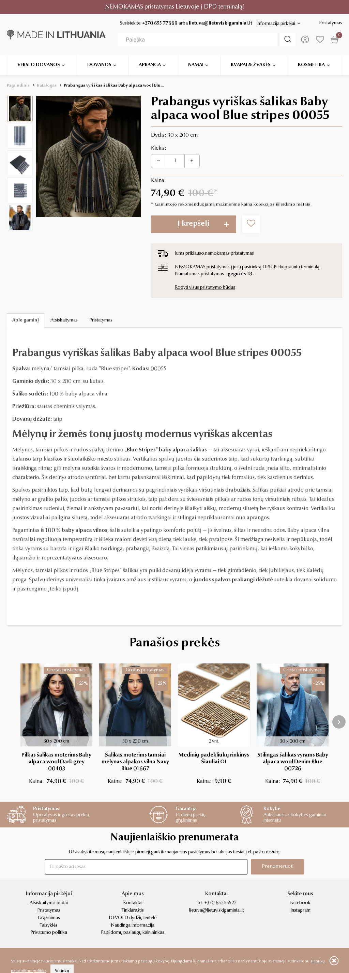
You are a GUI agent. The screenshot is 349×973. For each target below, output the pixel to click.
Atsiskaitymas (64, 320)
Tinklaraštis (133, 910)
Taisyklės (49, 925)
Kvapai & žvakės (251, 64)
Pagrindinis (18, 86)
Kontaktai (132, 903)
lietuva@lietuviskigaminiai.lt (220, 23)
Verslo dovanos (38, 64)
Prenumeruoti (277, 866)
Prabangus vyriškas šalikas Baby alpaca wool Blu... (114, 86)
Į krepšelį (194, 224)
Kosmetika (311, 64)
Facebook (300, 903)
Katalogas (47, 86)
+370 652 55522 (220, 903)
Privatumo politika (48, 932)
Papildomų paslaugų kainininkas (132, 932)
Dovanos (99, 64)
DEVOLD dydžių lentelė (132, 918)
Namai (195, 64)
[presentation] (339, 722)
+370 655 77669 (160, 23)
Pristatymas (330, 23)
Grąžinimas (49, 918)
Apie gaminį (25, 320)
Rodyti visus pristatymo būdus (205, 287)
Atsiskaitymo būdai (49, 903)
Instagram (300, 910)
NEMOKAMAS (124, 7)
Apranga (150, 64)
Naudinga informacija (132, 925)
